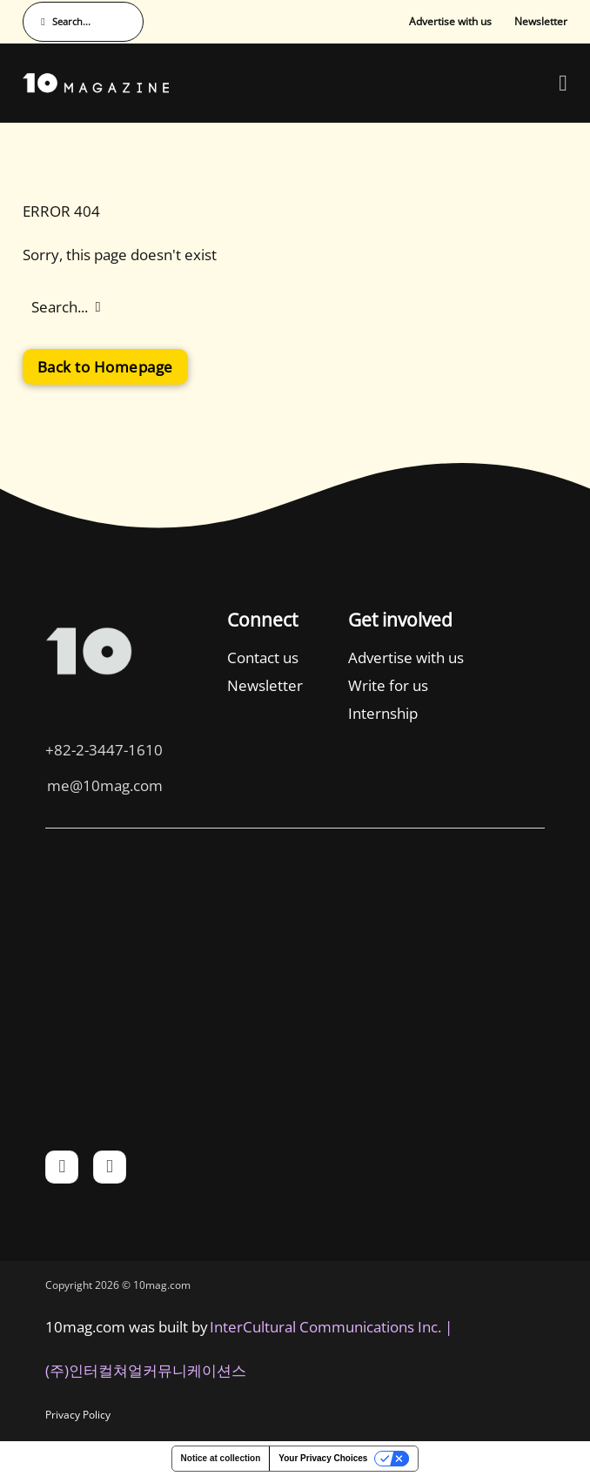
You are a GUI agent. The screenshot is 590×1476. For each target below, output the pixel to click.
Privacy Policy (78, 1414)
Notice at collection (221, 1458)
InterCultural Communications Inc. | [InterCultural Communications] (331, 1327)
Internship (383, 713)
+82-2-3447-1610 (104, 750)
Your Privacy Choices (322, 1458)
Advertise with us (450, 21)
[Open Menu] (563, 83)
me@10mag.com (105, 785)
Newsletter (540, 21)
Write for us (388, 685)
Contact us (262, 657)
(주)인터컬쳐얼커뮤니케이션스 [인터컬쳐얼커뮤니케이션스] (145, 1370)
